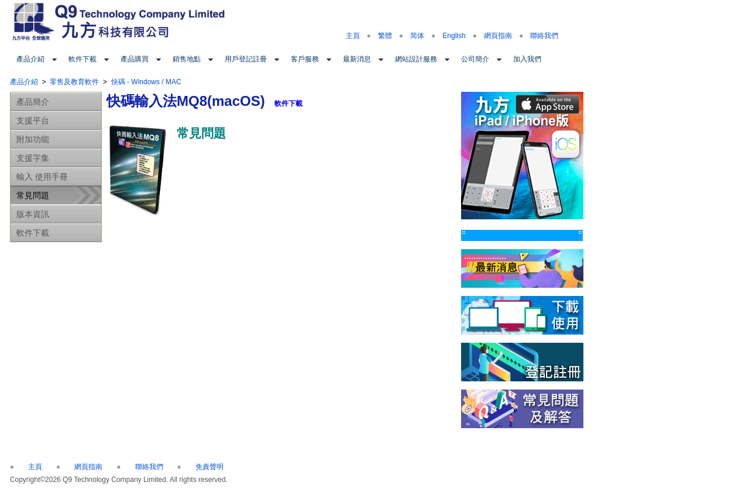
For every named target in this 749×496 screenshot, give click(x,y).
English (453, 36)
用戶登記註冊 (246, 59)
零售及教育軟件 (74, 82)
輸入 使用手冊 (42, 176)
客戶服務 (305, 59)
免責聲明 (209, 467)
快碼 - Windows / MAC (146, 82)
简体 (417, 36)
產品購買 (135, 59)
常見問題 (32, 195)
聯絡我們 (544, 36)
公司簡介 (475, 59)
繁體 (385, 36)
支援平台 (32, 120)
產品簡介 (32, 101)
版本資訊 (32, 214)
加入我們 (527, 59)
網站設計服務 (416, 59)
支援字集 (32, 158)
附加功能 (32, 139)
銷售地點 (187, 59)
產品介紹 (30, 59)
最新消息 (357, 59)
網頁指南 (498, 36)
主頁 (353, 36)
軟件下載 (82, 59)
